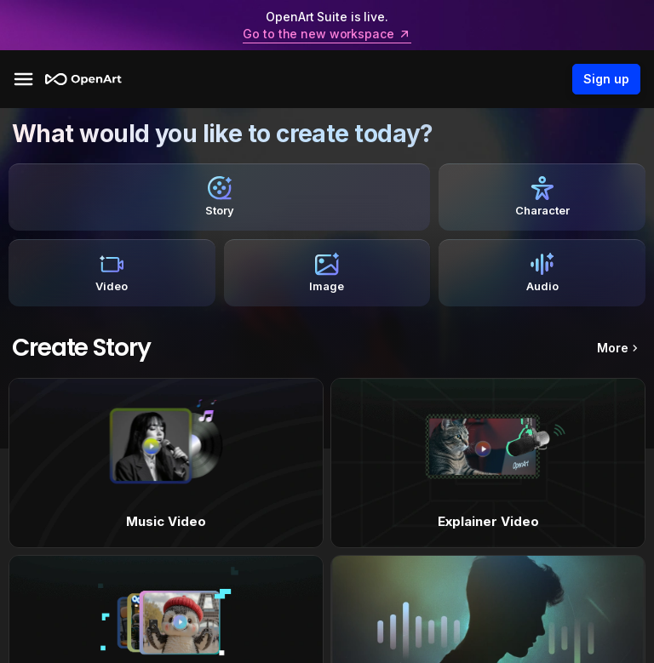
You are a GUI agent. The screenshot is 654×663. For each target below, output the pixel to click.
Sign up (606, 79)
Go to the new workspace (326, 34)
